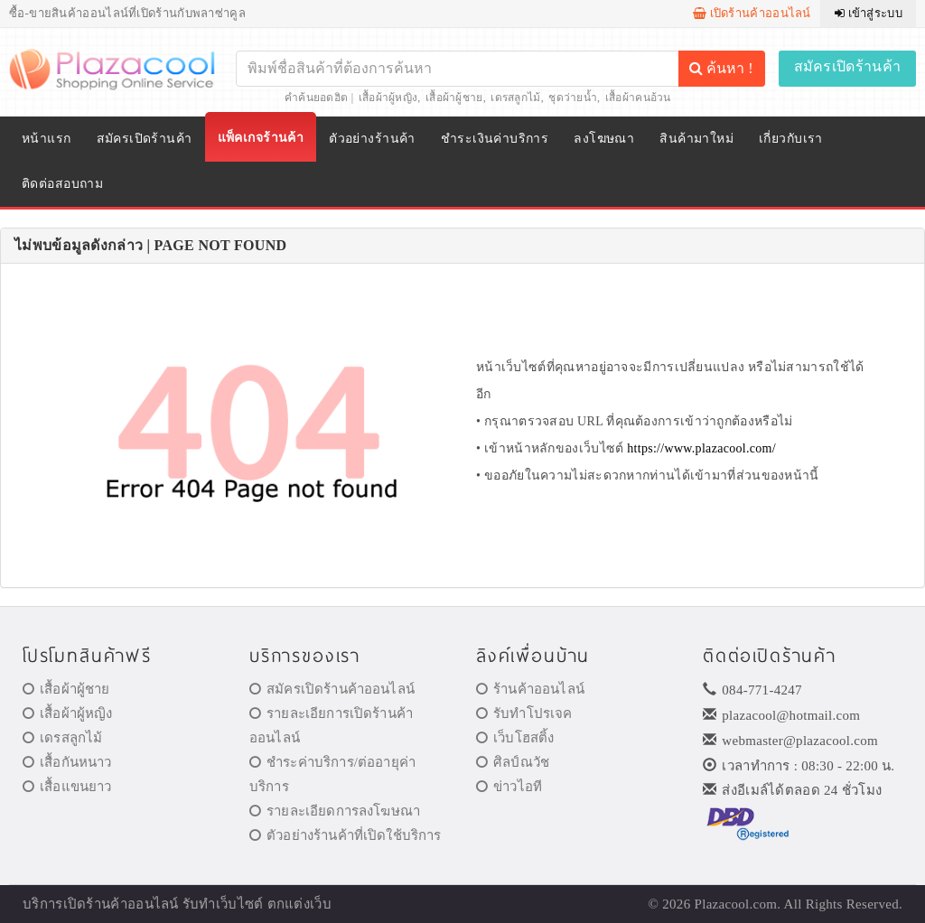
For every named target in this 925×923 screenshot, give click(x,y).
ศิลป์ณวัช (512, 762)
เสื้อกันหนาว (67, 762)
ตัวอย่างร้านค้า (372, 138)
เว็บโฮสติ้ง (515, 738)
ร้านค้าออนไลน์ (530, 689)
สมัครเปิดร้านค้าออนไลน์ (332, 689)
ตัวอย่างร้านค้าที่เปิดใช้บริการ (345, 835)
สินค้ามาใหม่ (696, 138)
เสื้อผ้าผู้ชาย (454, 97)
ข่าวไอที (509, 786)
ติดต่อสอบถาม (62, 184)
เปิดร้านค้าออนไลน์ (752, 13)
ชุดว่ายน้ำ (572, 97)
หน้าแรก (46, 138)
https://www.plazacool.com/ (701, 448)
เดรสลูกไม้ (515, 97)
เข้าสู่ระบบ (868, 13)
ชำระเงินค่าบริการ (494, 138)
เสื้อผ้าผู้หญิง (388, 97)
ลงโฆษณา (604, 138)
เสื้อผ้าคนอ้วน (638, 97)
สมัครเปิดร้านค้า (848, 66)
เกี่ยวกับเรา (791, 138)
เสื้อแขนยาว (67, 786)
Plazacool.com (736, 904)
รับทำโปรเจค (524, 713)
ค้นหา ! (720, 68)
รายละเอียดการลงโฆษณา (334, 811)
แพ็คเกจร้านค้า (261, 138)
